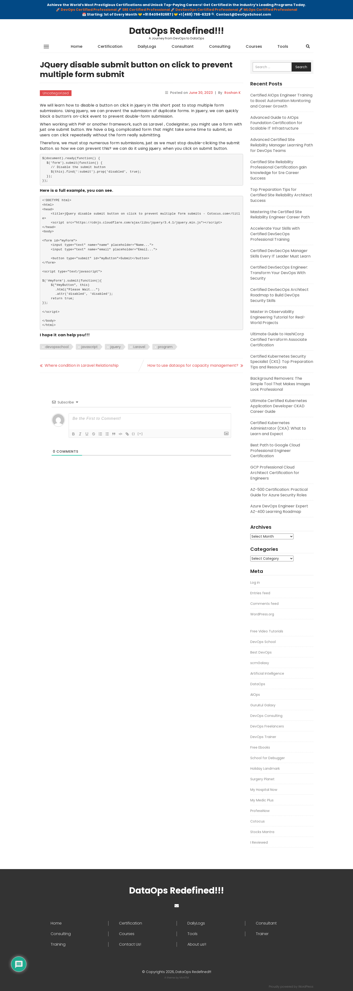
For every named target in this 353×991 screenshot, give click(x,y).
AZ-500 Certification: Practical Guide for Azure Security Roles (279, 492)
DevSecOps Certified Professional (206, 9)
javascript (89, 346)
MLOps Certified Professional (270, 9)
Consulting (219, 46)
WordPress (305, 987)
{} (133, 433)
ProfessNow (259, 810)
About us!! (196, 944)
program (165, 346)
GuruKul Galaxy (262, 705)
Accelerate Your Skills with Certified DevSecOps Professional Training (275, 234)
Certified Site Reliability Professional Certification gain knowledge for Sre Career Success (278, 170)
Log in (255, 582)
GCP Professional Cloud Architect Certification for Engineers (274, 472)
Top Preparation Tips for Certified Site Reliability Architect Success (281, 195)
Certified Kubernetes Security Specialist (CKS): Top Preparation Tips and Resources (281, 362)
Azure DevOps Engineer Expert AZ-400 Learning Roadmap (279, 508)
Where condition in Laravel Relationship (82, 365)
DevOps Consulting (266, 715)
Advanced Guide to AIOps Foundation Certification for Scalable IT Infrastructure (276, 123)
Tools (282, 46)
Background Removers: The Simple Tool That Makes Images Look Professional (280, 384)
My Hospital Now (263, 789)
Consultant (183, 46)
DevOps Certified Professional (89, 9)
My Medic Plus (262, 800)
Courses (254, 46)
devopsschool (57, 346)
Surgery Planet (262, 779)
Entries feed (260, 593)
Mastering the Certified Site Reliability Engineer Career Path (280, 214)
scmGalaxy (259, 663)
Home (76, 46)
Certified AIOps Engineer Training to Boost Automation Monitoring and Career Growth (281, 100)
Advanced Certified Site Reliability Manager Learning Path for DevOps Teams (281, 145)
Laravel (139, 346)
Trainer (262, 933)
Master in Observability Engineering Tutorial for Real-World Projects (277, 317)
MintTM (184, 977)
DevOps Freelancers (267, 726)
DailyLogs (147, 46)
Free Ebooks (260, 747)
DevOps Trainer (263, 736)
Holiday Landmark (265, 768)
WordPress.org (262, 614)
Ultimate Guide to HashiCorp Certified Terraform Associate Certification (278, 339)
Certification (110, 46)
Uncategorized (56, 93)
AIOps (255, 694)
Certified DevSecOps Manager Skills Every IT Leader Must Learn (280, 253)
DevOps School (263, 641)
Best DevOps (261, 652)
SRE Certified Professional (146, 9)
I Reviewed (259, 842)
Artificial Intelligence (267, 673)
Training (58, 944)
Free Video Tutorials (266, 631)
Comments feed (264, 603)
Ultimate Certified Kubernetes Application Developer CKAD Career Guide (278, 406)
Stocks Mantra (262, 831)
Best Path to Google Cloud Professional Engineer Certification (275, 450)
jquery (115, 346)
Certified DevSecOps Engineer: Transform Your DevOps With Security (279, 272)
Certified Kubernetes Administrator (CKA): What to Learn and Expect (278, 428)
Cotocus (257, 821)
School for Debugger (267, 758)
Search (301, 67)
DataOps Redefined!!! (176, 31)
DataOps (257, 684)
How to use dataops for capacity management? (192, 365)
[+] (140, 433)
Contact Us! (130, 944)
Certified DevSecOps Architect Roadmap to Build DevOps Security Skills (279, 295)
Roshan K (232, 92)
